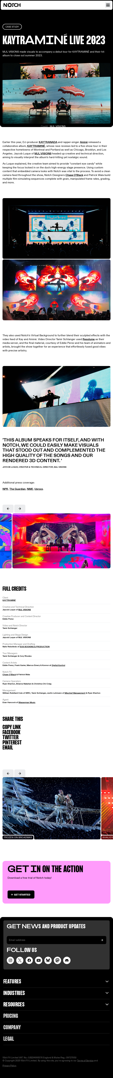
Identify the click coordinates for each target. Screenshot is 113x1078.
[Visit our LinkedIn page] (48, 960)
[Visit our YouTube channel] (38, 960)
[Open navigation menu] (108, 5)
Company (12, 1028)
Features (12, 982)
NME (30, 489)
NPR (5, 489)
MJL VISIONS (58, 126)
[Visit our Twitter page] (20, 960)
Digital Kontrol (58, 665)
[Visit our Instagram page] (10, 960)
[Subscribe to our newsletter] (102, 940)
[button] (8, 509)
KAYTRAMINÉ (36, 146)
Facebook (11, 732)
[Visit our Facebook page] (29, 960)
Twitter (10, 738)
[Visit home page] (16, 5)
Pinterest (12, 743)
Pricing (10, 1016)
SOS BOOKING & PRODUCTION (35, 646)
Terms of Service (85, 1060)
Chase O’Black (74, 175)
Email (8, 748)
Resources (14, 1005)
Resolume (89, 339)
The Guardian (17, 489)
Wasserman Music (26, 702)
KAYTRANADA (48, 142)
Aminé (84, 142)
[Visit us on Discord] (67, 960)
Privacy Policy (9, 1065)
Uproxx (38, 489)
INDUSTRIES (14, 993)
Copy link (12, 727)
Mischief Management (75, 693)
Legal (8, 1039)
